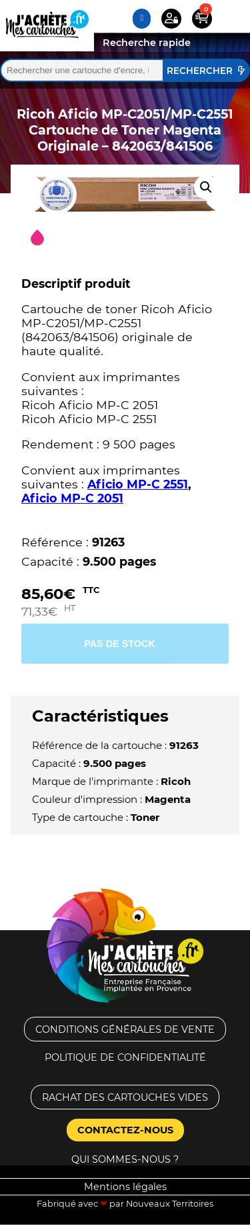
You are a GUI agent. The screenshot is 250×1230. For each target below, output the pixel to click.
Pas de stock (119, 643)
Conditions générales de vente (125, 1029)
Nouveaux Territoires (169, 1204)
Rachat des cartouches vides (125, 1097)
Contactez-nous (125, 1130)
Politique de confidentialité (125, 1057)
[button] (206, 187)
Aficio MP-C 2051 (72, 498)
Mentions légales (125, 1187)
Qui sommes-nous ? (125, 1159)
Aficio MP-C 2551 (137, 484)
